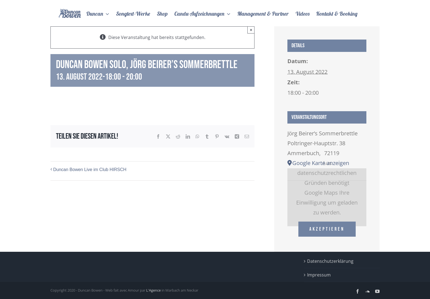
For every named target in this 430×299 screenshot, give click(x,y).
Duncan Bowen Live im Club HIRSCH (89, 169)
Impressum (319, 275)
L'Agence (153, 290)
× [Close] (251, 29)
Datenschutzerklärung (330, 261)
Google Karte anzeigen (320, 163)
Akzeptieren (327, 229)
